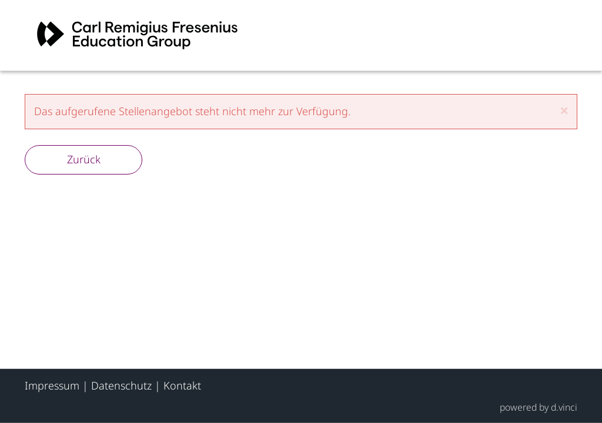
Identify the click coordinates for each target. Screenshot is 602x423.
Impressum (52, 385)
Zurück (84, 159)
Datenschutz (121, 385)
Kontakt (182, 385)
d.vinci (564, 406)
